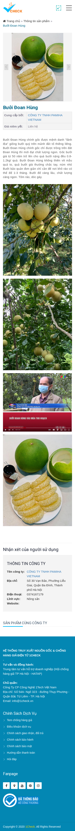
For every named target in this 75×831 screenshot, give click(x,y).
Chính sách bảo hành (20, 739)
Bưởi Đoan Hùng (14, 25)
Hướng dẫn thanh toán (21, 752)
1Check (30, 826)
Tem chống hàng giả (19, 720)
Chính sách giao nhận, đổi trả (25, 733)
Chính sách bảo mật (19, 746)
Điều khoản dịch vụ (19, 726)
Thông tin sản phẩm (36, 21)
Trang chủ (11, 21)
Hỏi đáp (11, 759)
